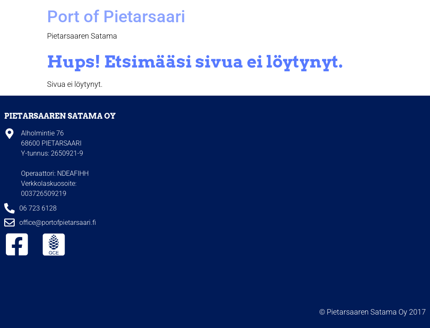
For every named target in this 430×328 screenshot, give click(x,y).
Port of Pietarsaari (116, 16)
